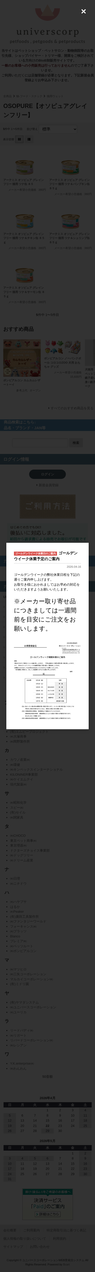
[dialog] (47, 636)
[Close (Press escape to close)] (83, 11)
